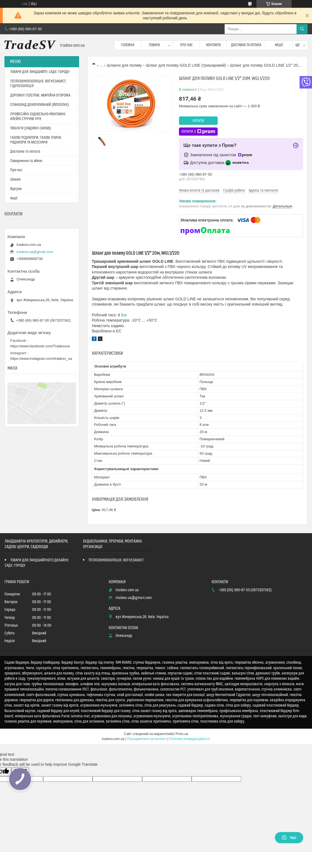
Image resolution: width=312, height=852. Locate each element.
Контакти (213, 45)
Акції (279, 45)
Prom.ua (182, 734)
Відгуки (16, 189)
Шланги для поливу (124, 65)
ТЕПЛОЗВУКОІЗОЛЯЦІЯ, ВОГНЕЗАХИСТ (116, 560)
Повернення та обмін (26, 161)
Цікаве (15, 179)
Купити (198, 121)
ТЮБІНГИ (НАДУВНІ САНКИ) (30, 128)
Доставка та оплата (246, 45)
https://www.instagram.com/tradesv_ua (41, 358)
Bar (124, 315)
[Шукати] (302, 29)
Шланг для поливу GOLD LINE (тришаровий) (186, 65)
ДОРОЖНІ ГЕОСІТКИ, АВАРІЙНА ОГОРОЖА (40, 95)
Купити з (198, 131)
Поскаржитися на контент (147, 739)
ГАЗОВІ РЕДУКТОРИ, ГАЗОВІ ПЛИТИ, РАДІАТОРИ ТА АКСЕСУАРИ (36, 140)
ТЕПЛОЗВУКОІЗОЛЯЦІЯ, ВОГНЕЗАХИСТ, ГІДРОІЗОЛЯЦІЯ (38, 83)
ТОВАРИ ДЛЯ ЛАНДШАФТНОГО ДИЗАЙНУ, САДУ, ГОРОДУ (37, 563)
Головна (127, 45)
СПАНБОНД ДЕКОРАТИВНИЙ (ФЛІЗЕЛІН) (39, 105)
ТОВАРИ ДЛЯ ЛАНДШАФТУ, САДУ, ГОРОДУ (39, 72)
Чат (289, 837)
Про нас (186, 45)
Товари (154, 45)
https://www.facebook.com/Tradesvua (40, 346)
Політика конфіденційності (189, 739)
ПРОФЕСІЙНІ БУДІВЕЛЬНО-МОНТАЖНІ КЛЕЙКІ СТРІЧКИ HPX (38, 116)
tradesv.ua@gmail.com (35, 252)
